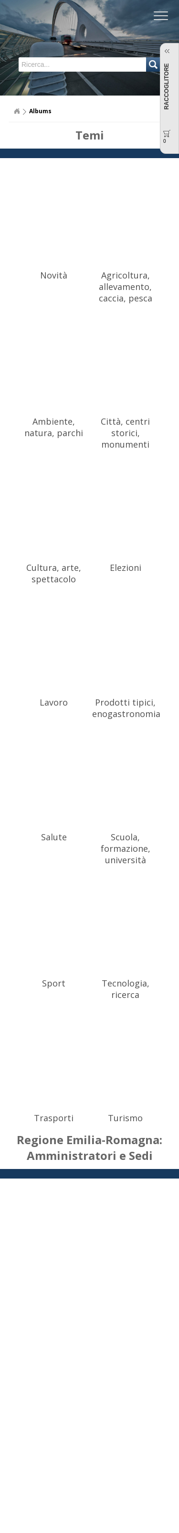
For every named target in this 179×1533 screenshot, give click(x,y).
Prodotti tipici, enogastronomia (126, 708)
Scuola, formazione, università (125, 848)
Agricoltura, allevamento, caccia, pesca (125, 286)
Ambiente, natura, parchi (53, 427)
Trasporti (54, 1118)
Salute (54, 837)
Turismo (125, 1118)
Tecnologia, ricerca (125, 988)
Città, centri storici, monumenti (125, 433)
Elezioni (125, 567)
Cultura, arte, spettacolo (53, 573)
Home (17, 111)
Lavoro (54, 702)
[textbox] (58, 64)
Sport (53, 983)
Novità (53, 275)
